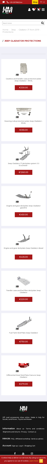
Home (5, 30)
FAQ (12, 439)
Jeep (13, 30)
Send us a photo (37, 439)
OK (41, 461)
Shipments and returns (11, 432)
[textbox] (23, 23)
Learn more (33, 461)
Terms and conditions (35, 429)
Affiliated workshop (22, 439)
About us (20, 429)
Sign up (15, 446)
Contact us (32, 432)
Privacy (24, 432)
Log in (21, 446)
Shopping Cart (29, 446)
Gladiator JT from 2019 (29, 30)
